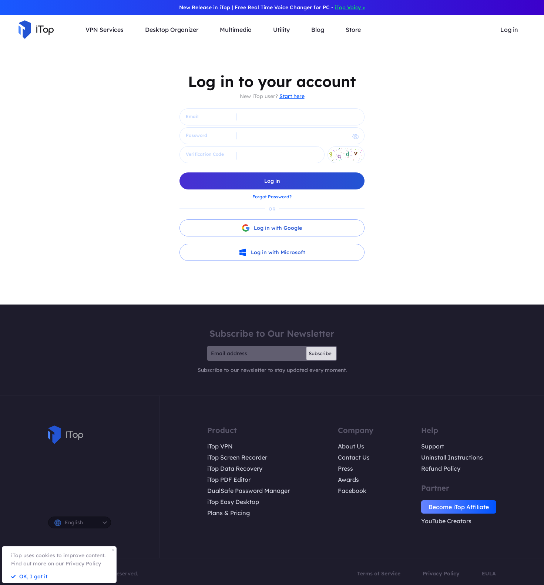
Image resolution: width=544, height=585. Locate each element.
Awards (348, 479)
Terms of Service (378, 573)
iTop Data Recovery (234, 468)
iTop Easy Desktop (233, 501)
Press (345, 468)
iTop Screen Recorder (237, 457)
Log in (509, 29)
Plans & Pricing (228, 513)
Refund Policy (440, 468)
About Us (351, 446)
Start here (292, 96)
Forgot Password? (272, 196)
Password (196, 135)
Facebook (352, 490)
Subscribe (320, 353)
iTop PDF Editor (229, 479)
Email (192, 116)
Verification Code (205, 154)
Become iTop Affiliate (459, 507)
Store (353, 29)
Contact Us (354, 457)
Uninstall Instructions (452, 457)
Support (432, 446)
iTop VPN (220, 446)
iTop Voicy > (350, 7)
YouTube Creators (446, 521)
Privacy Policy (441, 573)
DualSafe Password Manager (248, 490)
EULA (489, 573)
